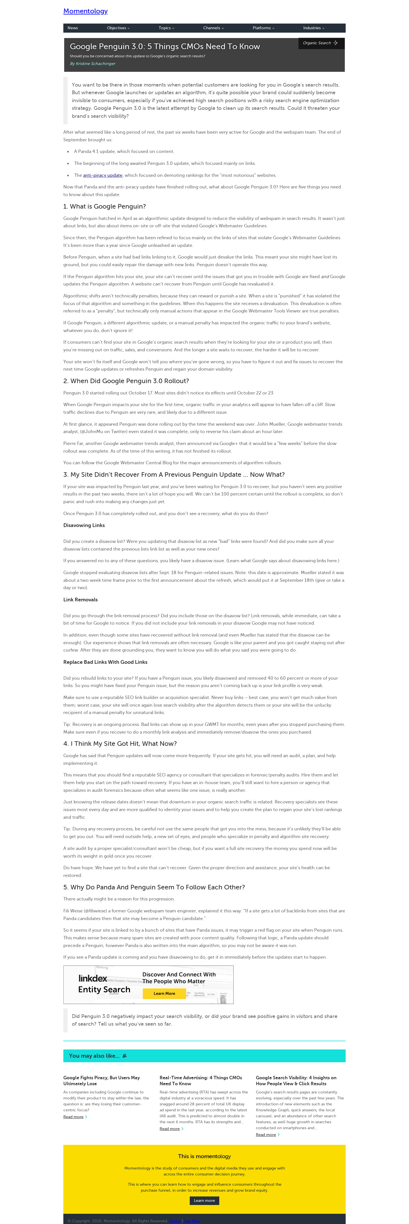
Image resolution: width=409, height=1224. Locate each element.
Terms (175, 1221)
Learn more (204, 1200)
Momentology (85, 11)
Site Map (192, 1221)
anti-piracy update (102, 175)
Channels (213, 28)
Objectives (118, 28)
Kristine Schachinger (95, 63)
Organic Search (322, 43)
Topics (166, 28)
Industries (313, 28)
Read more (73, 1117)
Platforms (263, 28)
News (73, 28)
